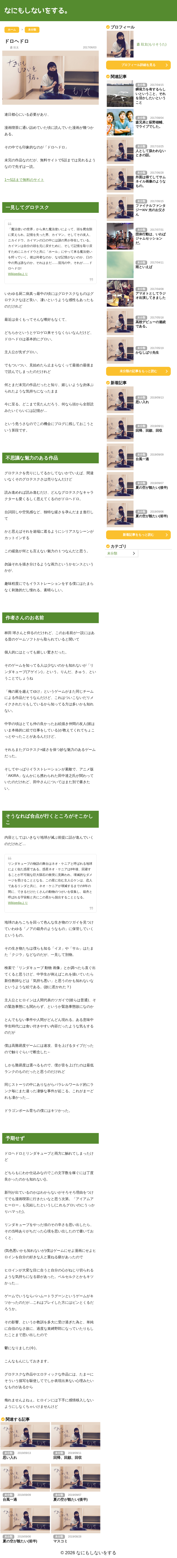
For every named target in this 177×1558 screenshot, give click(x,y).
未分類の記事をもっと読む (138, 371)
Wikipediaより (18, 274)
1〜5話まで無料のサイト (24, 180)
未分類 (112, 553)
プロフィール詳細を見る (138, 65)
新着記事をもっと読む (138, 534)
